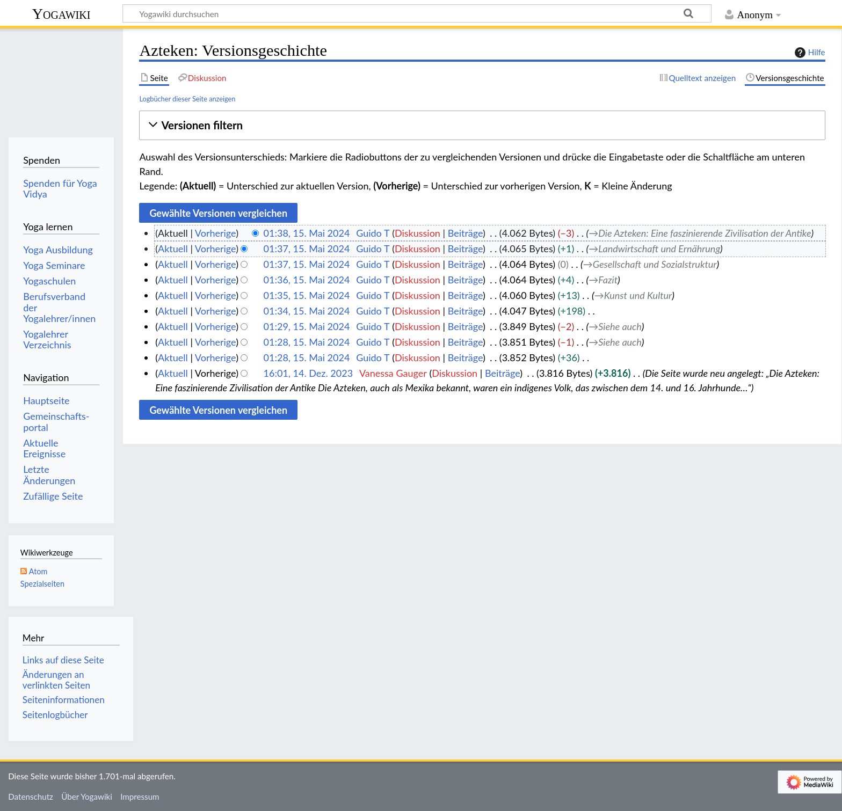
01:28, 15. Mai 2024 (307, 342)
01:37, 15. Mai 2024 (307, 248)
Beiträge (465, 233)
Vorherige (215, 233)
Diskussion (417, 233)
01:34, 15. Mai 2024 (307, 311)
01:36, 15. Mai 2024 (307, 280)
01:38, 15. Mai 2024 (307, 233)
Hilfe (808, 52)
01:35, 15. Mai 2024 (307, 295)
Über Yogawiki (86, 796)
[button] (482, 125)
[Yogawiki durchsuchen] (417, 13)
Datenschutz (30, 796)
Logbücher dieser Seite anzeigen (187, 98)
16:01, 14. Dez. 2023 (308, 373)
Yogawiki (61, 13)
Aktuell (173, 248)
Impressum (139, 796)
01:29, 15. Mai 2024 (307, 326)
